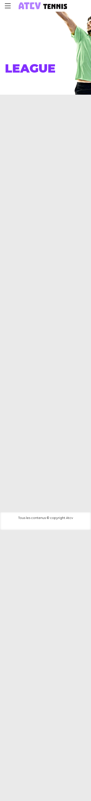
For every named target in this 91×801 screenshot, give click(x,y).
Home (11, 56)
